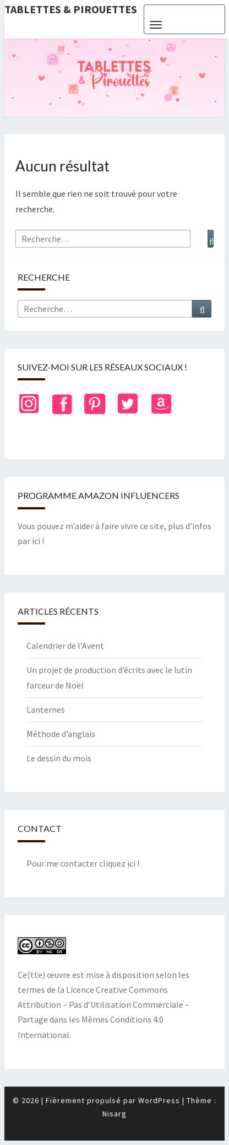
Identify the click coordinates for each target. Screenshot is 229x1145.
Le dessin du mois (58, 758)
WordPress (159, 1100)
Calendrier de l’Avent (65, 645)
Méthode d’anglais (60, 733)
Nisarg (114, 1114)
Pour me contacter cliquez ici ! (82, 863)
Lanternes (45, 709)
